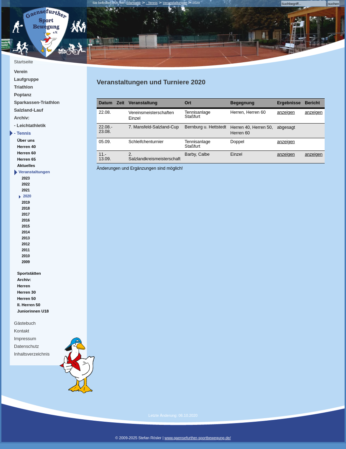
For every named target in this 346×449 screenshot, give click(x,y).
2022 (26, 184)
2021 (26, 190)
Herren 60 (26, 153)
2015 (26, 226)
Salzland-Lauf (28, 110)
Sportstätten (29, 273)
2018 (26, 208)
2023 (26, 178)
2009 (26, 262)
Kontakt (21, 331)
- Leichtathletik (30, 125)
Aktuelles (26, 165)
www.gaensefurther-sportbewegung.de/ (198, 438)
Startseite (133, 3)
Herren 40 (26, 147)
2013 (26, 238)
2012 (26, 244)
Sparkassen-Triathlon (37, 102)
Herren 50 (26, 298)
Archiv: (21, 117)
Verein (20, 71)
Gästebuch (25, 323)
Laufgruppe (26, 79)
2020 (27, 196)
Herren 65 (26, 159)
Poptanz (23, 94)
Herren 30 (26, 292)
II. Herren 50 (28, 305)
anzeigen (286, 112)
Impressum (25, 338)
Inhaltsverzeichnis (32, 354)
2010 (26, 256)
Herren (23, 286)
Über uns (26, 140)
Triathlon (23, 87)
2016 (26, 220)
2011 (26, 250)
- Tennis (152, 3)
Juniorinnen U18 (33, 311)
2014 (26, 232)
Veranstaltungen (175, 3)
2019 (26, 202)
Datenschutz (26, 346)
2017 (26, 214)
